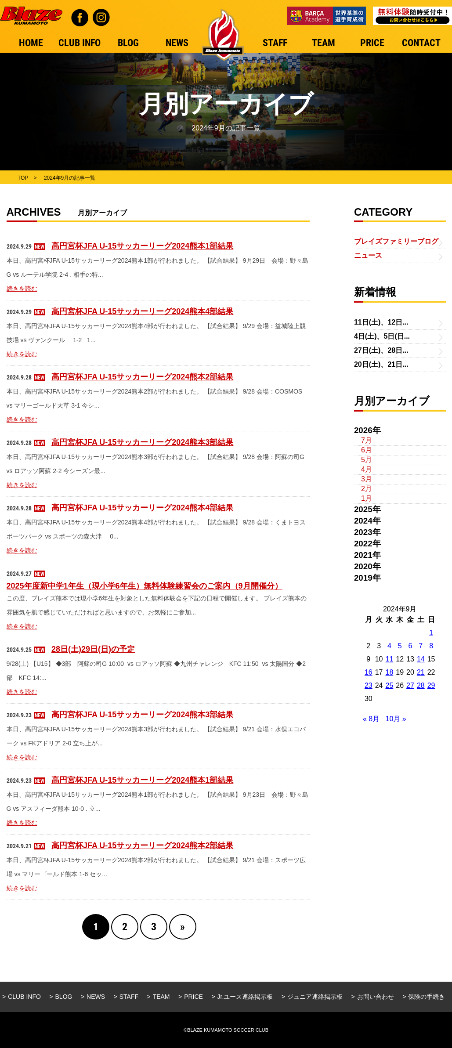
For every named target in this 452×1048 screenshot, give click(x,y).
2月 (366, 488)
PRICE (193, 996)
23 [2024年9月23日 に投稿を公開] (368, 685)
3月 (366, 479)
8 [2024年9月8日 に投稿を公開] (431, 646)
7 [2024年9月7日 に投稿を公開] (421, 646)
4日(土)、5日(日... (382, 336)
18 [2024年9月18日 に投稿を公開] (390, 672)
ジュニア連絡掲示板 (315, 996)
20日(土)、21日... (381, 364)
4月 (366, 469)
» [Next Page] (182, 927)
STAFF (128, 996)
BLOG (63, 996)
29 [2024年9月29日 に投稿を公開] (431, 685)
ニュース (368, 255)
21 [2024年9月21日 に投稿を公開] (421, 672)
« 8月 (371, 719)
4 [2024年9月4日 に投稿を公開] (389, 646)
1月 (366, 498)
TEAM (161, 996)
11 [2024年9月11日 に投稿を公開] (390, 659)
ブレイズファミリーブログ (396, 241)
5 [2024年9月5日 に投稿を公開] (400, 646)
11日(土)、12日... (381, 322)
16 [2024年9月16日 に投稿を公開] (368, 672)
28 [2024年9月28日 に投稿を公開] (421, 685)
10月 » (396, 719)
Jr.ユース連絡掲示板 (245, 996)
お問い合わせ (375, 996)
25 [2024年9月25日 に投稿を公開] (390, 685)
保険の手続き (426, 996)
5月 (366, 459)
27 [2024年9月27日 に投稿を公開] (410, 685)
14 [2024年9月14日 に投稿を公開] (421, 659)
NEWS (96, 996)
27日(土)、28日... (381, 350)
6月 (366, 450)
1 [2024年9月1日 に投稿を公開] (431, 632)
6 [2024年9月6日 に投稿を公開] (410, 646)
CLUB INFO (24, 996)
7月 (366, 440)
